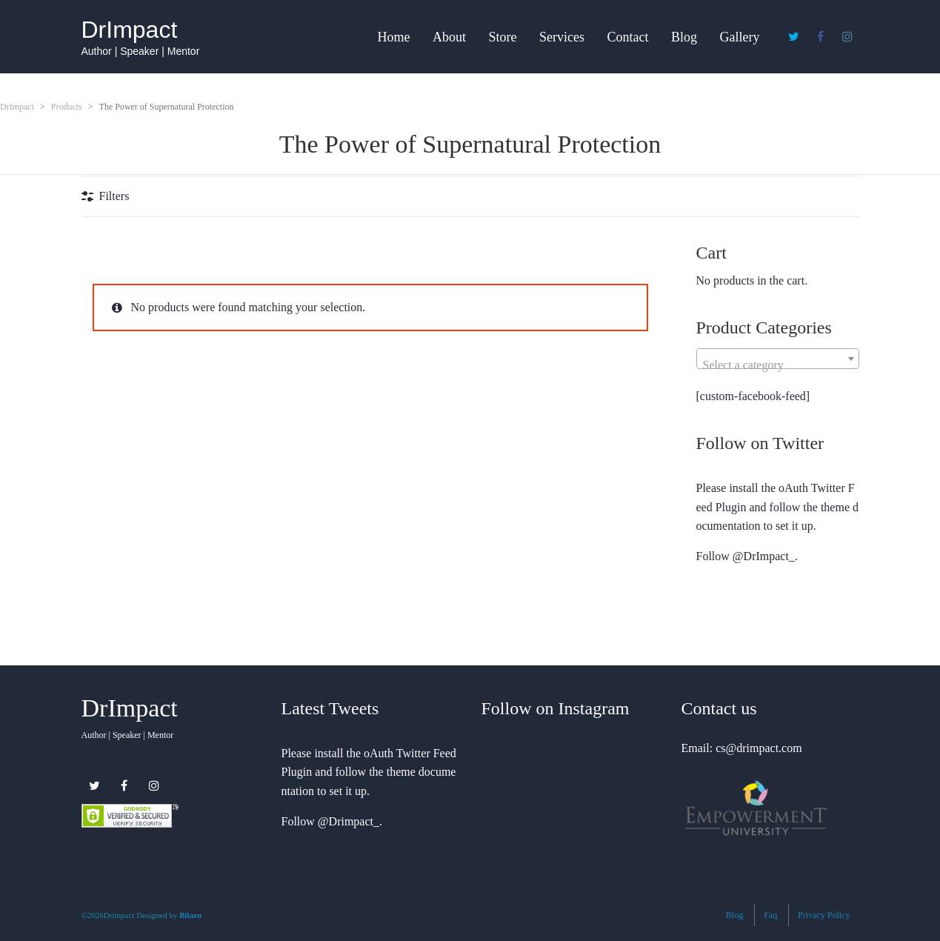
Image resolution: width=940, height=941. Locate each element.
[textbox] (778, 365)
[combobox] (777, 358)
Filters (114, 196)
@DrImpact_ (764, 556)
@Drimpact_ (348, 821)
